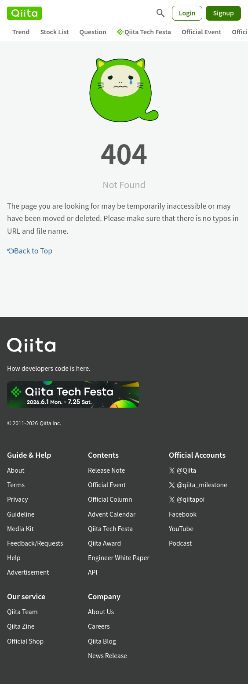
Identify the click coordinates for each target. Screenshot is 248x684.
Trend (20, 31)
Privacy (17, 499)
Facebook (183, 514)
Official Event (201, 31)
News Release (107, 655)
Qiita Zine (21, 626)
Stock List (54, 31)
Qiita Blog (102, 641)
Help (14, 557)
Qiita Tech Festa (144, 31)
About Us (101, 611)
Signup (223, 12)
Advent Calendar (111, 514)
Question (93, 31)
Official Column (110, 499)
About (15, 470)
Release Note (106, 470)
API (92, 572)
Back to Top (29, 250)
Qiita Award (104, 543)
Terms (16, 484)
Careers (98, 626)
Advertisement (28, 572)
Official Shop (25, 641)
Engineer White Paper (119, 557)
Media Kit (20, 528)
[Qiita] (24, 13)
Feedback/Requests (35, 543)
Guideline (21, 514)
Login (187, 12)
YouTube (181, 528)
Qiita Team (22, 611)
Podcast (180, 543)
